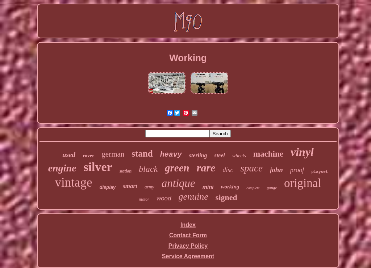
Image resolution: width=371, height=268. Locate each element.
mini (208, 187)
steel (219, 155)
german (112, 154)
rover (88, 155)
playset (319, 172)
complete (252, 188)
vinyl (302, 151)
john (276, 170)
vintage (73, 182)
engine (62, 168)
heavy (171, 154)
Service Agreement (188, 256)
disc (227, 170)
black (148, 169)
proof (297, 170)
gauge (272, 188)
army (149, 187)
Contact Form (188, 235)
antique (178, 183)
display (107, 187)
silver (97, 167)
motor (144, 199)
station (126, 171)
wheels (239, 155)
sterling (198, 155)
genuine (193, 196)
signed (226, 197)
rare (206, 168)
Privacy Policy (188, 246)
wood (164, 198)
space (251, 168)
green (177, 168)
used (68, 154)
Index (188, 225)
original (302, 183)
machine (268, 153)
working (230, 187)
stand (142, 153)
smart (130, 186)
